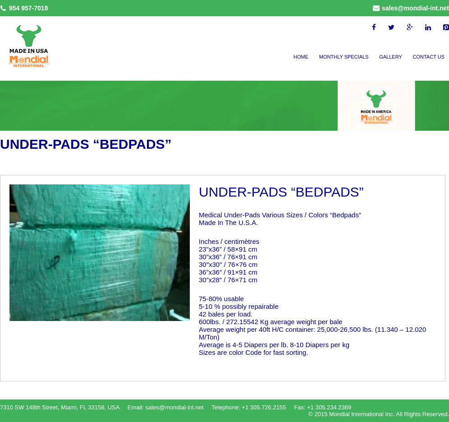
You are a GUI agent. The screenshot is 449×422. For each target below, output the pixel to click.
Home (300, 57)
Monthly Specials (344, 57)
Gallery (390, 57)
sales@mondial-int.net (415, 8)
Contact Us (429, 57)
